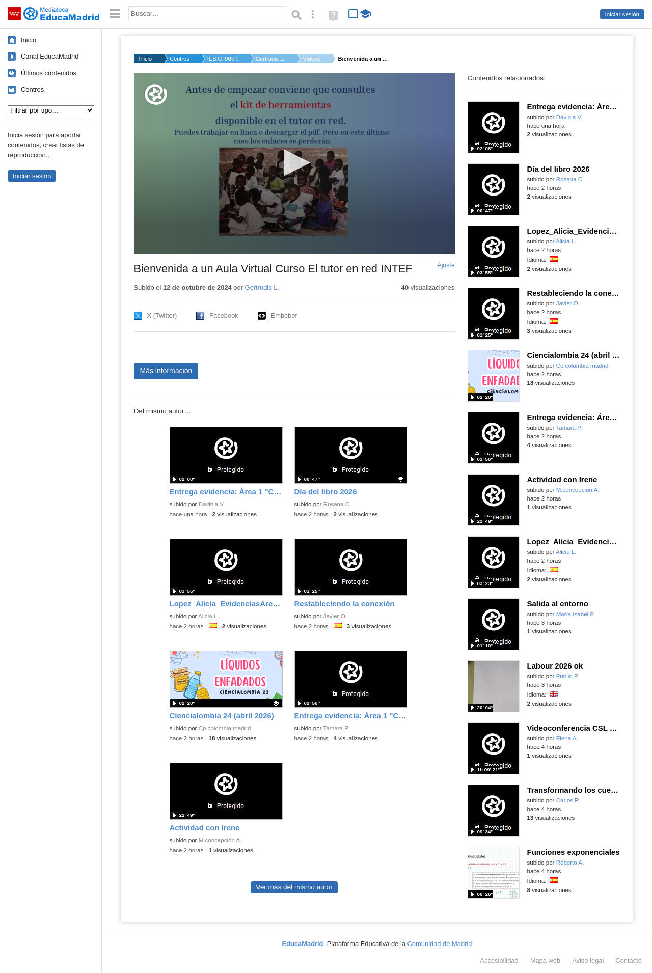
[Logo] (156, 94)
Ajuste (445, 265)
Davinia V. (212, 504)
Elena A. (567, 738)
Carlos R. (568, 800)
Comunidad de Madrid (440, 944)
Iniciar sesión (622, 14)
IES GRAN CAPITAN (222, 58)
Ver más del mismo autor (294, 887)
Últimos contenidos (48, 73)
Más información (166, 371)
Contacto (628, 960)
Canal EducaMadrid (49, 56)
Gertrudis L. (270, 58)
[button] (294, 162)
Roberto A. (570, 862)
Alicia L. (208, 616)
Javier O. (335, 616)
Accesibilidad (499, 960)
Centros (32, 89)
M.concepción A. (220, 840)
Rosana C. (337, 504)
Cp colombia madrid (225, 728)
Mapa (545, 960)
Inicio (28, 40)
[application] (294, 163)
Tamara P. (336, 728)
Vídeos (311, 58)
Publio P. (567, 676)
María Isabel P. (575, 614)
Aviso (588, 960)
